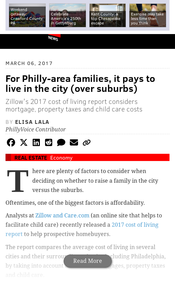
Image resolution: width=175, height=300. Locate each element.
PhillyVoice (16, 41)
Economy (61, 157)
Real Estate (30, 157)
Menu (163, 41)
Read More (87, 261)
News (53, 38)
